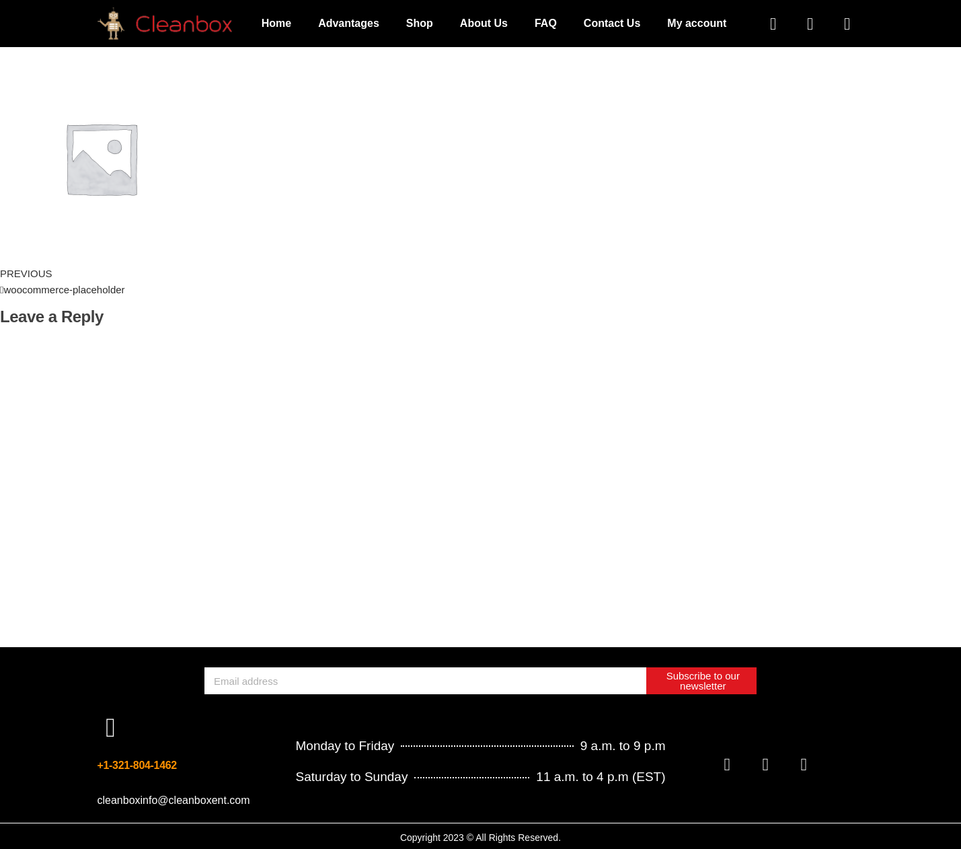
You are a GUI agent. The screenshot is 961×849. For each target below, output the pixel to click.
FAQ (546, 23)
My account (696, 23)
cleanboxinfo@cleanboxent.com (174, 800)
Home (276, 23)
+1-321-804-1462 (137, 765)
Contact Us (612, 23)
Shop (419, 23)
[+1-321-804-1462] (111, 727)
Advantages (348, 23)
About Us (484, 23)
